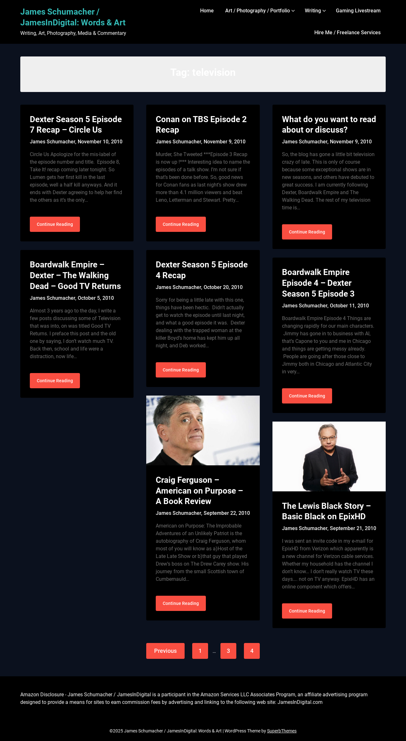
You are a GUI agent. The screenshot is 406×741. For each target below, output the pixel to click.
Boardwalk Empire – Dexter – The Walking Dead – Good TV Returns (75, 275)
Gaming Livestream (358, 11)
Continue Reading (55, 224)
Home (207, 11)
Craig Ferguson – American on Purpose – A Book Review (199, 490)
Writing (313, 11)
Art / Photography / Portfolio (257, 11)
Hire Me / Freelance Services (347, 33)
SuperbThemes (282, 730)
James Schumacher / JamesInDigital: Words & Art (73, 17)
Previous (165, 650)
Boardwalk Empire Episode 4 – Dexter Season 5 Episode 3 (318, 282)
